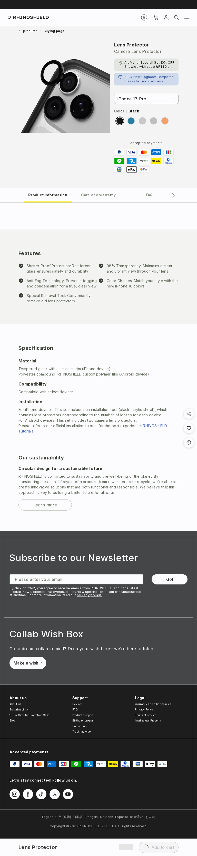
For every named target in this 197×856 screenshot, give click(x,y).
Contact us (79, 726)
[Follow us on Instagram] (14, 794)
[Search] (176, 17)
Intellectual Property (148, 720)
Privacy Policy (144, 709)
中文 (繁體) (63, 817)
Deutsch (106, 817)
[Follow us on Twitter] (55, 794)
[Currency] (144, 17)
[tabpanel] (98, 367)
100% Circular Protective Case (29, 715)
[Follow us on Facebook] (28, 794)
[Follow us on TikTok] (41, 794)
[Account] (166, 17)
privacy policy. (89, 595)
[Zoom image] (64, 87)
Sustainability (18, 709)
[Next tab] (173, 195)
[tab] (48, 194)
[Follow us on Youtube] (68, 794)
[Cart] (156, 17)
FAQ (75, 709)
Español (121, 817)
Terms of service (145, 715)
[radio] (119, 120)
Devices (77, 704)
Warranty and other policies (153, 704)
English (47, 817)
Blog (12, 720)
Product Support (82, 715)
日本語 (78, 817)
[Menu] (186, 17)
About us (15, 704)
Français (91, 817)
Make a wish (28, 663)
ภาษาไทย (136, 817)
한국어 (150, 817)
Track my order (82, 731)
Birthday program (83, 720)
